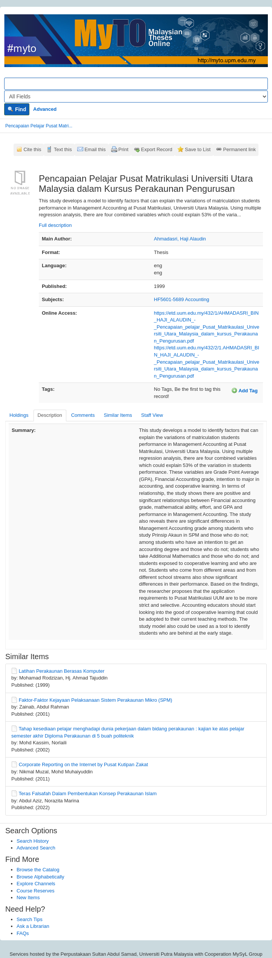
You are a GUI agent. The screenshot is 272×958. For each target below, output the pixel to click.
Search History (33, 841)
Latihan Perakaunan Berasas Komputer (62, 671)
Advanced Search (36, 848)
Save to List (198, 149)
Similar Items (118, 415)
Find (17, 109)
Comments (83, 415)
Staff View (152, 415)
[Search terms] (136, 84)
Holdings (19, 415)
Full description (55, 225)
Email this (94, 149)
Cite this (32, 149)
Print (123, 149)
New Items (28, 897)
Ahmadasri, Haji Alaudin (180, 239)
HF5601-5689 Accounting (181, 299)
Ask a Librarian (33, 926)
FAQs (23, 933)
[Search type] (136, 96)
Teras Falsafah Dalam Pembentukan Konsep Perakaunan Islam (87, 793)
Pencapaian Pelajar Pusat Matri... (38, 126)
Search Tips (30, 919)
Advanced (45, 109)
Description (50, 415)
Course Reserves (35, 891)
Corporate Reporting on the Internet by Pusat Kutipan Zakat (83, 764)
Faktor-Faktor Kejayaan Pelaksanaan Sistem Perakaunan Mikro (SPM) (96, 700)
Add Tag (244, 390)
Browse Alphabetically (40, 877)
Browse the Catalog (38, 869)
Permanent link (239, 149)
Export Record (156, 149)
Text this (63, 149)
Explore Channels (36, 883)
